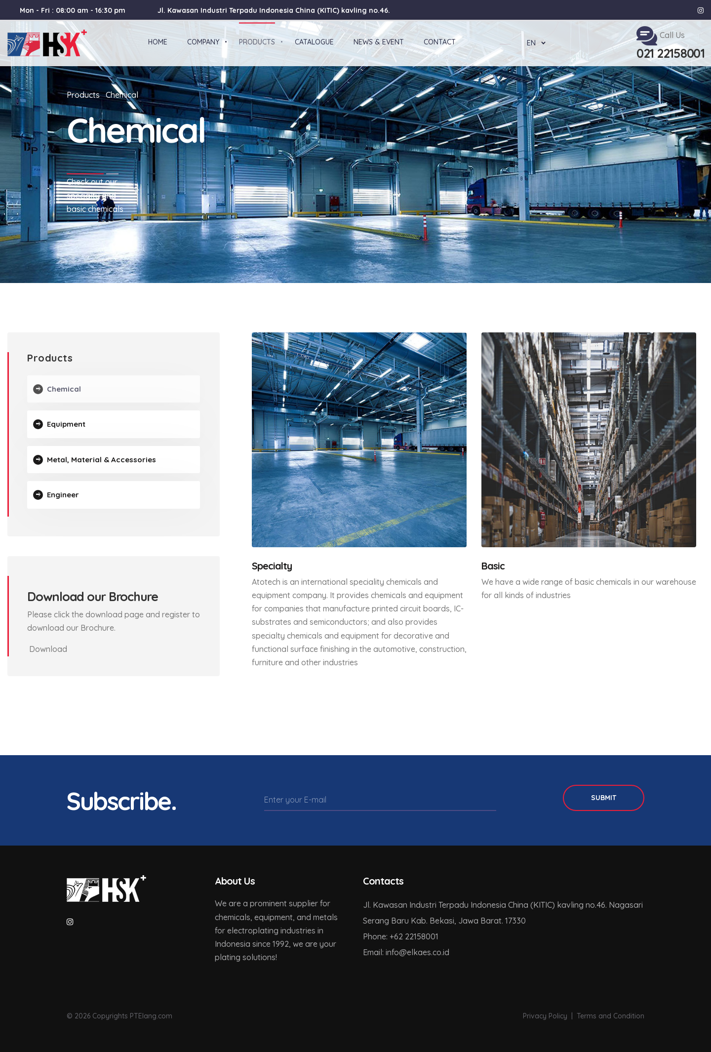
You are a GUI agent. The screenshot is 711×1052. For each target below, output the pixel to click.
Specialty (272, 566)
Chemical (122, 95)
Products (83, 95)
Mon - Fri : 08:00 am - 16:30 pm (72, 10)
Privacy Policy (545, 1016)
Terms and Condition (610, 1016)
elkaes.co (424, 952)
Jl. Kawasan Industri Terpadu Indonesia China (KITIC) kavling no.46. (274, 10)
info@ (396, 952)
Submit (603, 797)
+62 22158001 (414, 936)
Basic (493, 566)
